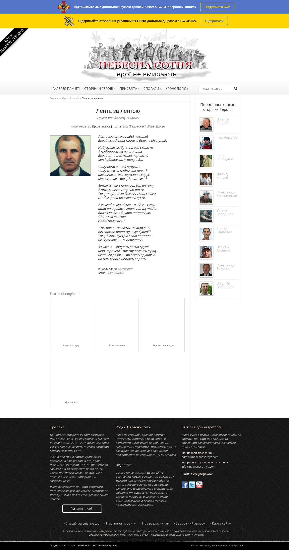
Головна (54, 98)
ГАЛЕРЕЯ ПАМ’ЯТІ (66, 89)
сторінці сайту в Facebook (158, 455)
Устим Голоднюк (225, 212)
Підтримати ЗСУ (217, 7)
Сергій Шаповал (224, 230)
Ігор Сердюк (227, 137)
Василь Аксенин (224, 249)
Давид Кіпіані (222, 176)
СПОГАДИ (152, 89)
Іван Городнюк (225, 157)
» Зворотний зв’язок (189, 523)
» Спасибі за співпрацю (81, 523)
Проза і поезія (70, 98)
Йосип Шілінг (156, 126)
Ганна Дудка (115, 273)
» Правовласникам (154, 523)
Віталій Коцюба (223, 121)
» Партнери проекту (120, 523)
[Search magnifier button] (236, 88)
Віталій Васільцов (225, 285)
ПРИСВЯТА (129, 89)
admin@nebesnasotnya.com (200, 457)
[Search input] (216, 88)
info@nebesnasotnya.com (199, 466)
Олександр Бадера (226, 267)
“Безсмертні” (125, 269)
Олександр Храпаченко (227, 194)
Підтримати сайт (82, 508)
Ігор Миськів (235, 545)
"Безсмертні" (137, 126)
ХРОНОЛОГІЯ (177, 89)
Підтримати (214, 21)
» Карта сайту (220, 523)
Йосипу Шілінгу (126, 118)
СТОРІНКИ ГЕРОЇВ (100, 89)
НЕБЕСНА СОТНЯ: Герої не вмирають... (98, 545)
